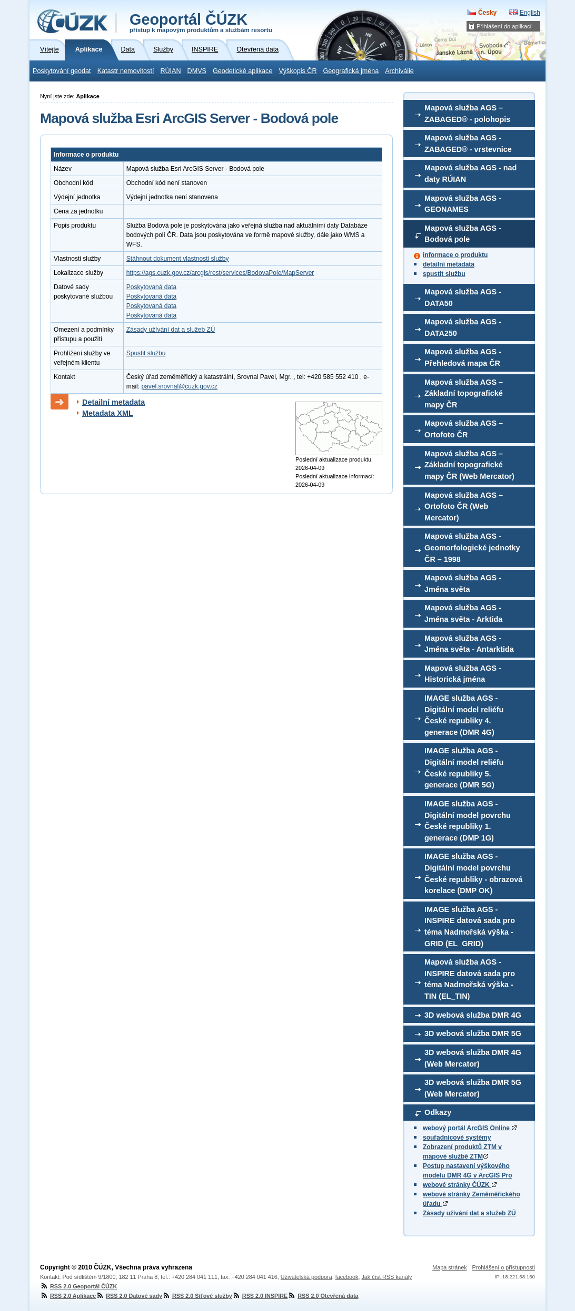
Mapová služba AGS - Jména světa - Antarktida (469, 644)
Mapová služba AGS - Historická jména (462, 674)
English (530, 12)
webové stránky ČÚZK (460, 1185)
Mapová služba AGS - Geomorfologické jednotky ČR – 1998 (472, 547)
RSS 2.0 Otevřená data (323, 1296)
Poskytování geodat (62, 71)
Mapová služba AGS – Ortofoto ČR (463, 429)
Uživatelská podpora (306, 1277)
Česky (487, 12)
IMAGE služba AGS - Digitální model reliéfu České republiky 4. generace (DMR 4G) (463, 715)
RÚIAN (170, 71)
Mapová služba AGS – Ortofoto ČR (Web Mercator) (463, 506)
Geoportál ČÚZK (201, 22)
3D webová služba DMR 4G (472, 1015)
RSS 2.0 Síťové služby (197, 1296)
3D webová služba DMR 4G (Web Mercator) (472, 1058)
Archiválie (399, 71)
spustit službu (444, 274)
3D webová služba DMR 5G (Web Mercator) (472, 1088)
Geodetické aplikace (242, 71)
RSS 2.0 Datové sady (129, 1296)
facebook (347, 1277)
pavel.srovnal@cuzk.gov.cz (179, 386)
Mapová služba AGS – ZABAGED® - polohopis (467, 114)
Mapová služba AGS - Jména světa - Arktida (463, 613)
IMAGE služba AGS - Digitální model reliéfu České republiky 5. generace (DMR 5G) (463, 767)
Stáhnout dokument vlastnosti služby (177, 258)
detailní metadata (448, 264)
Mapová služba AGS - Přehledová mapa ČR (462, 357)
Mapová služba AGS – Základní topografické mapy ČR (463, 393)
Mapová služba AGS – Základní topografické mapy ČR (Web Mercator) (469, 464)
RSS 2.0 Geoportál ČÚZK (78, 1286)
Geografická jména (351, 71)
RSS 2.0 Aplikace (68, 1296)
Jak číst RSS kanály (386, 1277)
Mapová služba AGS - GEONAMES (462, 204)
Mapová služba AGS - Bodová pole (462, 234)
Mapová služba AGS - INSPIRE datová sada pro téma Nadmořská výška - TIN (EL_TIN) (469, 979)
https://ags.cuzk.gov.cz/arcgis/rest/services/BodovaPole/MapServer (220, 272)
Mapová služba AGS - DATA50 (462, 298)
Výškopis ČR (297, 71)
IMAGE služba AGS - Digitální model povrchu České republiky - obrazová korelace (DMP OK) (473, 873)
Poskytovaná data (151, 287)
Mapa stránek (449, 1267)
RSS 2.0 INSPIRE (260, 1296)
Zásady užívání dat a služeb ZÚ (469, 1213)
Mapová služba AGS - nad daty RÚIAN (470, 173)
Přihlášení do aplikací (504, 26)
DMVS (196, 71)
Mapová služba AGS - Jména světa (462, 583)
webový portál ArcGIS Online (470, 1128)
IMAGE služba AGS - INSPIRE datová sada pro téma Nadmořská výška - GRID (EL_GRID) (469, 926)
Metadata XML (107, 413)
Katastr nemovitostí (125, 71)
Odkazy (437, 1112)
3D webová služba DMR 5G (472, 1033)
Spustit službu (146, 353)
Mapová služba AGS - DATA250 (462, 327)
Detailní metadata (113, 402)
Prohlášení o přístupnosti (503, 1267)
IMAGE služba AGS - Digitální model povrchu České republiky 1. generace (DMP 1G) (467, 821)
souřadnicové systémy (457, 1137)
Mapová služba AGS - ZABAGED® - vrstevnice (468, 143)
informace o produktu (455, 255)
